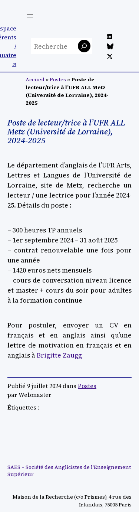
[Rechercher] (84, 46)
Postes (58, 79)
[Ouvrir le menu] (30, 15)
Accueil (35, 79)
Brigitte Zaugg (59, 355)
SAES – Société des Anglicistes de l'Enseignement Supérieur (69, 470)
